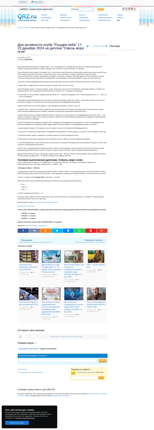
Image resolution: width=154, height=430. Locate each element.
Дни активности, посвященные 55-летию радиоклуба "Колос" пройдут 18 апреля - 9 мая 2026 (73, 307)
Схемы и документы (105, 17)
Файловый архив (104, 20)
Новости (82, 15)
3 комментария (46, 319)
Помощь (120, 17)
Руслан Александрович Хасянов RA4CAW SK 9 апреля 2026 (96, 304)
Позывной (74, 9)
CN (132, 9)
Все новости (22, 369)
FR (126, 9)
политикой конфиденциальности (25, 418)
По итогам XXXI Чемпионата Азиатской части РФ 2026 (28, 267)
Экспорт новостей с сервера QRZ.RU (30, 372)
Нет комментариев (47, 276)
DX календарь (46, 17)
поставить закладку (100, 46)
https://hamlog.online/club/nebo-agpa (45, 202)
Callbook (44, 15)
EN (123, 9)
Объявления (83, 17)
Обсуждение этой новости (29, 349)
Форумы (120, 15)
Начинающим (65, 20)
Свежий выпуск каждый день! (86, 372)
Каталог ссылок (65, 17)
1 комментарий (91, 272)
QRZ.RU (20, 27)
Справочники (103, 15)
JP (135, 9)
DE (129, 9)
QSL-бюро (44, 20)
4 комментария (23, 274)
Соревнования (84, 20)
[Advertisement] (77, 36)
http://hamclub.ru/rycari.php (26, 206)
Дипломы (63, 15)
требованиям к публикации (60, 395)
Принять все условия (17, 423)
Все (118, 20)
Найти (100, 9)
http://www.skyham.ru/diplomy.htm (35, 225)
